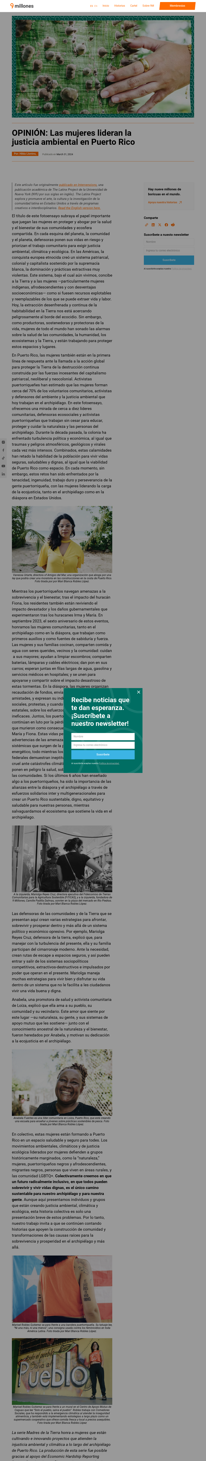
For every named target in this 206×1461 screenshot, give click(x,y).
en (95, 6)
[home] (21, 6)
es (91, 6)
